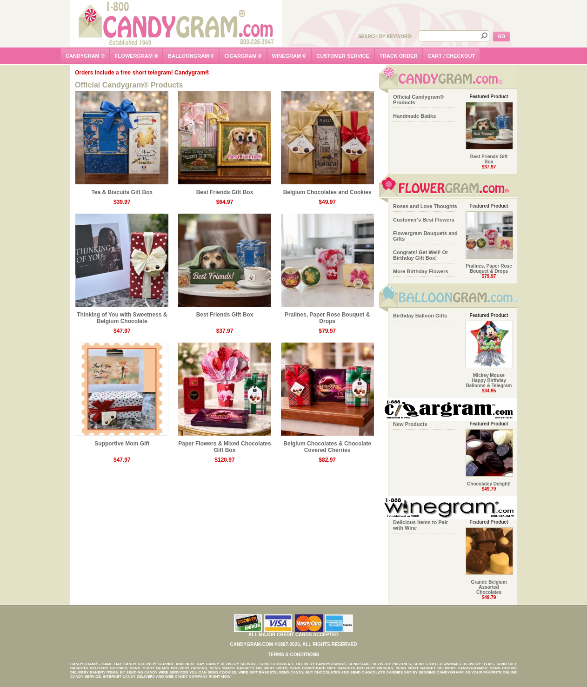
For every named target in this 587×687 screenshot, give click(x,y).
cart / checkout (451, 56)
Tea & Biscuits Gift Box (121, 189)
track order (398, 56)
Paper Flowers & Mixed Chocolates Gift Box (224, 444)
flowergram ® (136, 56)
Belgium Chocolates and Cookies (327, 189)
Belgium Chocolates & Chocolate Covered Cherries (327, 444)
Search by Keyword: (385, 36)
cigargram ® (242, 56)
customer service (342, 56)
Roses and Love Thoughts (425, 206)
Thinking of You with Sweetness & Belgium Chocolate (121, 315)
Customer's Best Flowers (423, 219)
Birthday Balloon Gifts (420, 315)
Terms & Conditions (294, 654)
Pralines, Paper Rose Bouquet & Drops (327, 315)
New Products (410, 424)
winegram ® (289, 56)
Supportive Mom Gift (121, 441)
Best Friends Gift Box (224, 189)
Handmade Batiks (414, 116)
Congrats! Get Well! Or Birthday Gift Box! (420, 255)
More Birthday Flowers (420, 271)
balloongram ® (191, 56)
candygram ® (85, 56)
